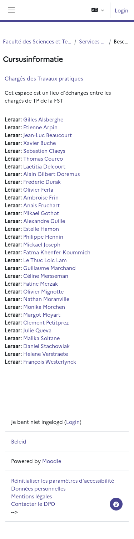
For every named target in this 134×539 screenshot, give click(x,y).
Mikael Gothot (41, 213)
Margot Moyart (41, 314)
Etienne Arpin (40, 127)
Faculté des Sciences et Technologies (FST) (37, 41)
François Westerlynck (49, 361)
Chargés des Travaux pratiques (44, 78)
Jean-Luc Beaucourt (47, 135)
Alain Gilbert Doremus (51, 173)
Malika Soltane (41, 338)
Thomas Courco (43, 158)
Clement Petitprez (46, 322)
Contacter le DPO (33, 503)
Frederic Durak (42, 181)
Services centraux (92, 41)
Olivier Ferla (38, 189)
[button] (98, 10)
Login (121, 10)
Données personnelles (38, 488)
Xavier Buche (39, 142)
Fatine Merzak (40, 283)
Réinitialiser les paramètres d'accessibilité (62, 480)
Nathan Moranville (46, 298)
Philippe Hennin (43, 236)
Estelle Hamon (41, 228)
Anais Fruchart (41, 205)
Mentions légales (31, 496)
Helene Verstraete (45, 353)
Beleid (18, 441)
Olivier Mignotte (43, 291)
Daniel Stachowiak (46, 345)
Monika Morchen (44, 306)
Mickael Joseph (41, 244)
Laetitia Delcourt (44, 166)
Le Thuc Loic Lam (45, 260)
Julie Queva (37, 330)
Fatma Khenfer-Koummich (56, 252)
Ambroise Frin (41, 197)
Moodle (51, 461)
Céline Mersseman (45, 275)
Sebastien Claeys (44, 150)
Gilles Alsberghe (43, 119)
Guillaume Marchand (49, 267)
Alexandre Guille (44, 220)
